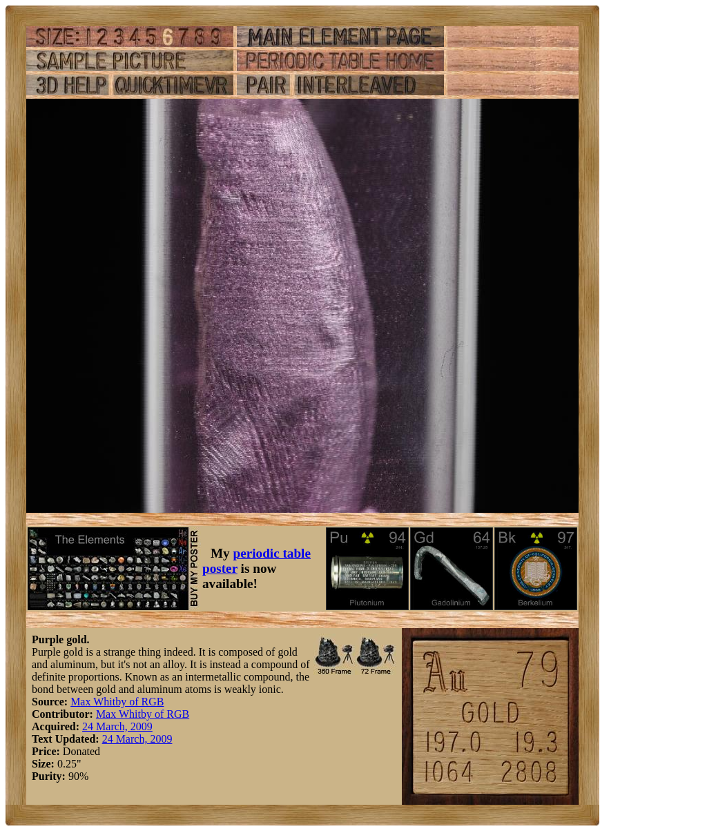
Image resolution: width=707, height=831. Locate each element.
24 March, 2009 (117, 726)
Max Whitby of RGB (117, 701)
